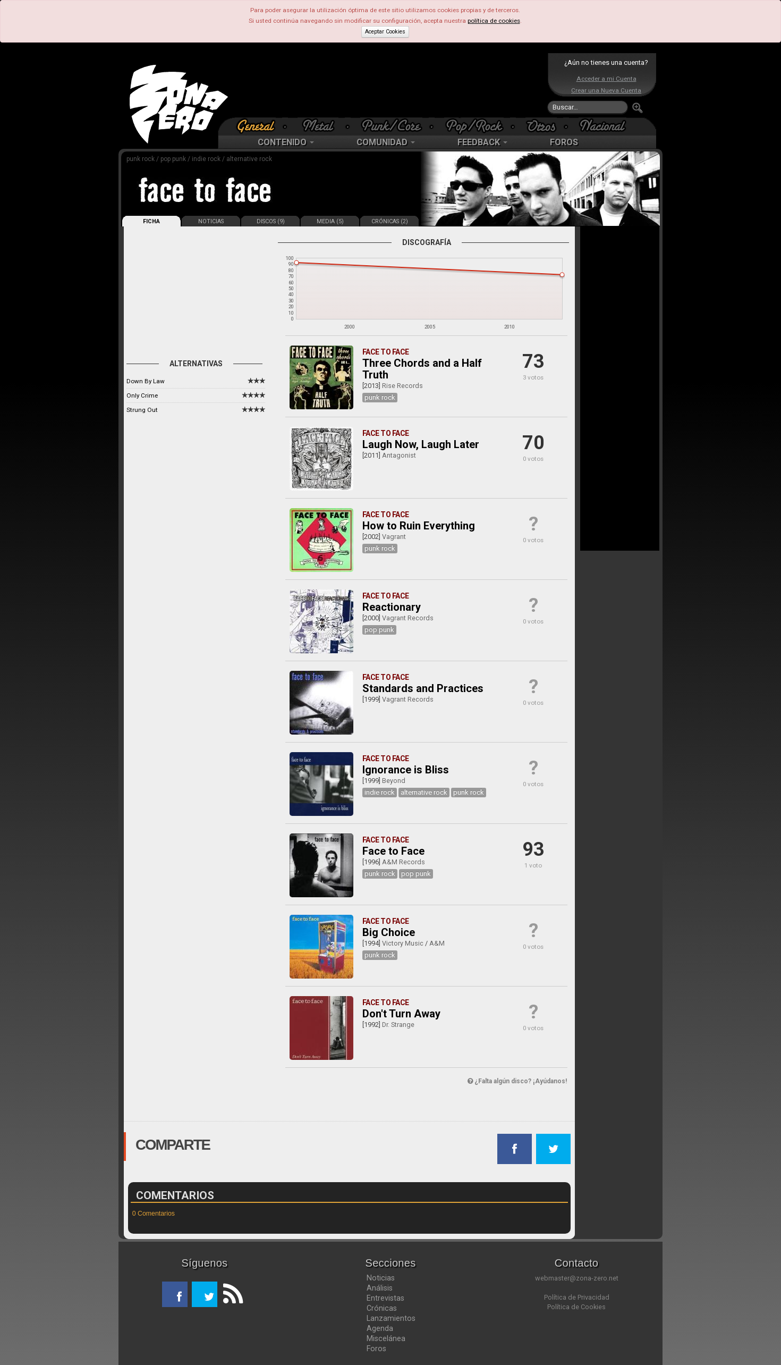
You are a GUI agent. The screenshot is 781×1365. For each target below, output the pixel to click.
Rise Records (402, 386)
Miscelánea (386, 1338)
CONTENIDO (286, 142)
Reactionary (391, 607)
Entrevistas (385, 1298)
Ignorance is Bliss (405, 770)
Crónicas (382, 1308)
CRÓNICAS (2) (389, 221)
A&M (437, 943)
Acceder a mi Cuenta (606, 78)
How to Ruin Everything (418, 526)
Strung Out (142, 410)
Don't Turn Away (401, 1013)
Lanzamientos (391, 1318)
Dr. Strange (398, 1025)
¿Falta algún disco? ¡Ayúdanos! (517, 1081)
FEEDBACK (482, 142)
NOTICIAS (211, 221)
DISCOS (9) (271, 221)
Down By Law (145, 381)
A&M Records (403, 862)
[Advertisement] (388, 85)
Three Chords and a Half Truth (422, 369)
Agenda (380, 1328)
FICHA (151, 221)
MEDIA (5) (330, 221)
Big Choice (388, 932)
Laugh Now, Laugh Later (420, 444)
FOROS (564, 142)
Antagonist (399, 455)
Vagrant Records (408, 618)
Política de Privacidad (576, 1297)
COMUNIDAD (385, 142)
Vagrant (394, 537)
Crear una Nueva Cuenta (606, 90)
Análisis (380, 1288)
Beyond (393, 781)
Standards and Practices (422, 688)
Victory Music (402, 943)
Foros (376, 1348)
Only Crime (142, 395)
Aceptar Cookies (385, 31)
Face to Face (393, 851)
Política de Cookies (576, 1307)
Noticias (381, 1278)
